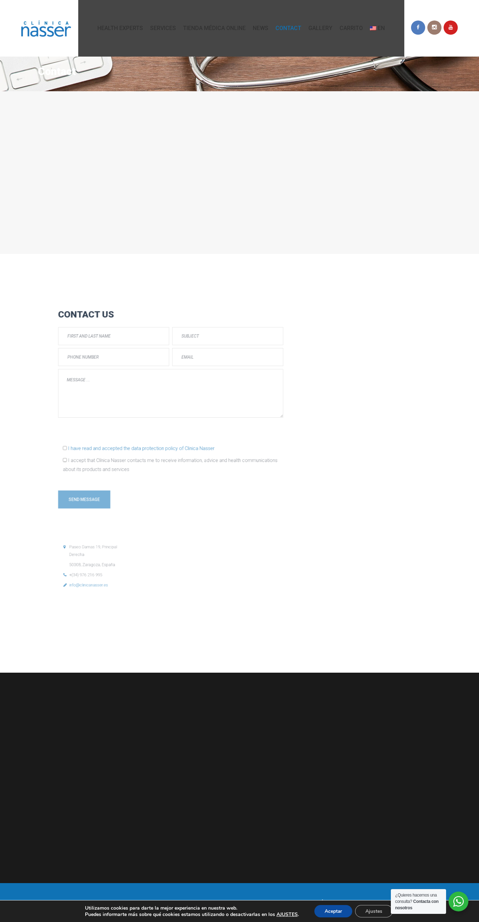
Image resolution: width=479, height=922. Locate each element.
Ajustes (374, 910)
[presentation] (141, 448)
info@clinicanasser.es (135, 511)
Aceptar (333, 910)
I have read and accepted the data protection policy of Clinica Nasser (157, 455)
